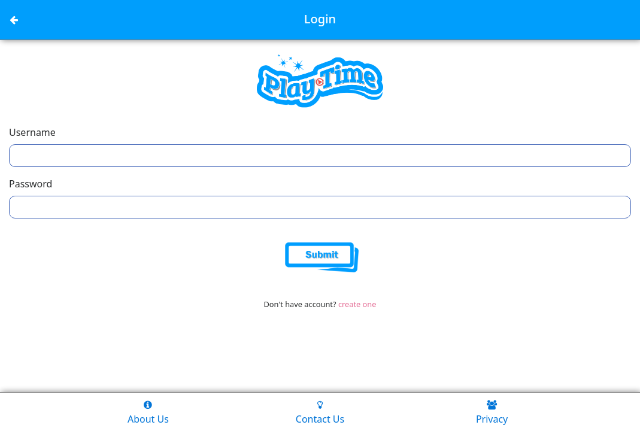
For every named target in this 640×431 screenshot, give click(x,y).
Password (30, 183)
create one (357, 304)
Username (32, 132)
